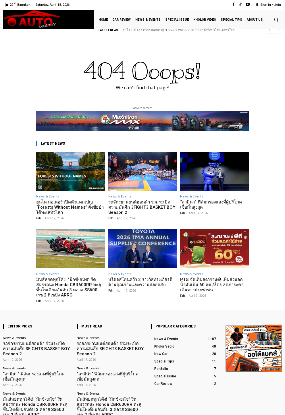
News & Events (47, 196)
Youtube (275, 406)
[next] (278, 30)
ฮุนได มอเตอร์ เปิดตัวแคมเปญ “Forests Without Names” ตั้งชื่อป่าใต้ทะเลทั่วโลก (178, 30)
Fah (38, 212)
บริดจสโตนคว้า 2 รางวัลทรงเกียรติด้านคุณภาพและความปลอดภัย (139, 274)
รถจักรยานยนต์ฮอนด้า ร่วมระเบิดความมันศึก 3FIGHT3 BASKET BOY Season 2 (142, 203)
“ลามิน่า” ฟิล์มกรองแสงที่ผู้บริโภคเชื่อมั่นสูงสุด (212, 203)
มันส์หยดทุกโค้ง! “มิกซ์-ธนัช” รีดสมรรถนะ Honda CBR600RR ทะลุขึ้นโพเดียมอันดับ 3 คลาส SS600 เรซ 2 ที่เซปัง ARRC (70, 277)
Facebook (220, 406)
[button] (276, 19)
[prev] (269, 30)
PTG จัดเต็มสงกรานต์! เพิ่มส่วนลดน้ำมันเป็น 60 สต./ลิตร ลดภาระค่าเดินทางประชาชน (212, 277)
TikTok (248, 406)
